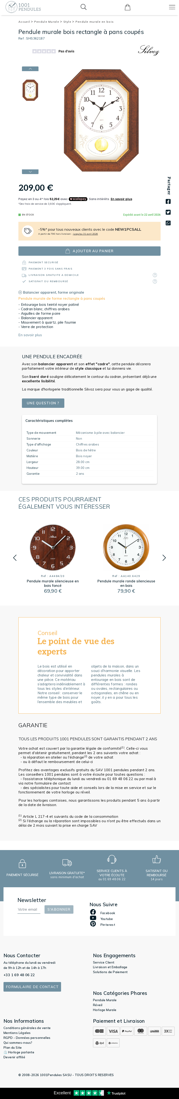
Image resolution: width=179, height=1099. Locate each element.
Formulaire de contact (32, 987)
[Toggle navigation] (172, 7)
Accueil (25, 21)
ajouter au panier (89, 250)
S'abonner (59, 909)
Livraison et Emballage (110, 967)
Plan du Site (12, 1047)
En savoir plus (30, 335)
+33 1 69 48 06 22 (19, 975)
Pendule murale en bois (95, 21)
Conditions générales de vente (27, 1028)
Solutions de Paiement (110, 972)
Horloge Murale (105, 1010)
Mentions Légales (17, 1033)
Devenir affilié (14, 1057)
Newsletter (31, 900)
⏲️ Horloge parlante (18, 1052)
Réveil (97, 1005)
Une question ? (43, 403)
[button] (15, 558)
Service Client (103, 962)
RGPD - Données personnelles (27, 1038)
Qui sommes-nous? (17, 1042)
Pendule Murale (48, 21)
